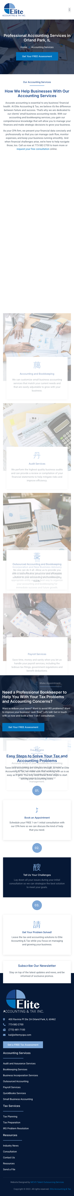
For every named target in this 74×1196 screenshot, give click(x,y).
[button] (69, 9)
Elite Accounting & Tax (60, 1189)
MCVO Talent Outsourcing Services (47, 1182)
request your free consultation (33, 149)
